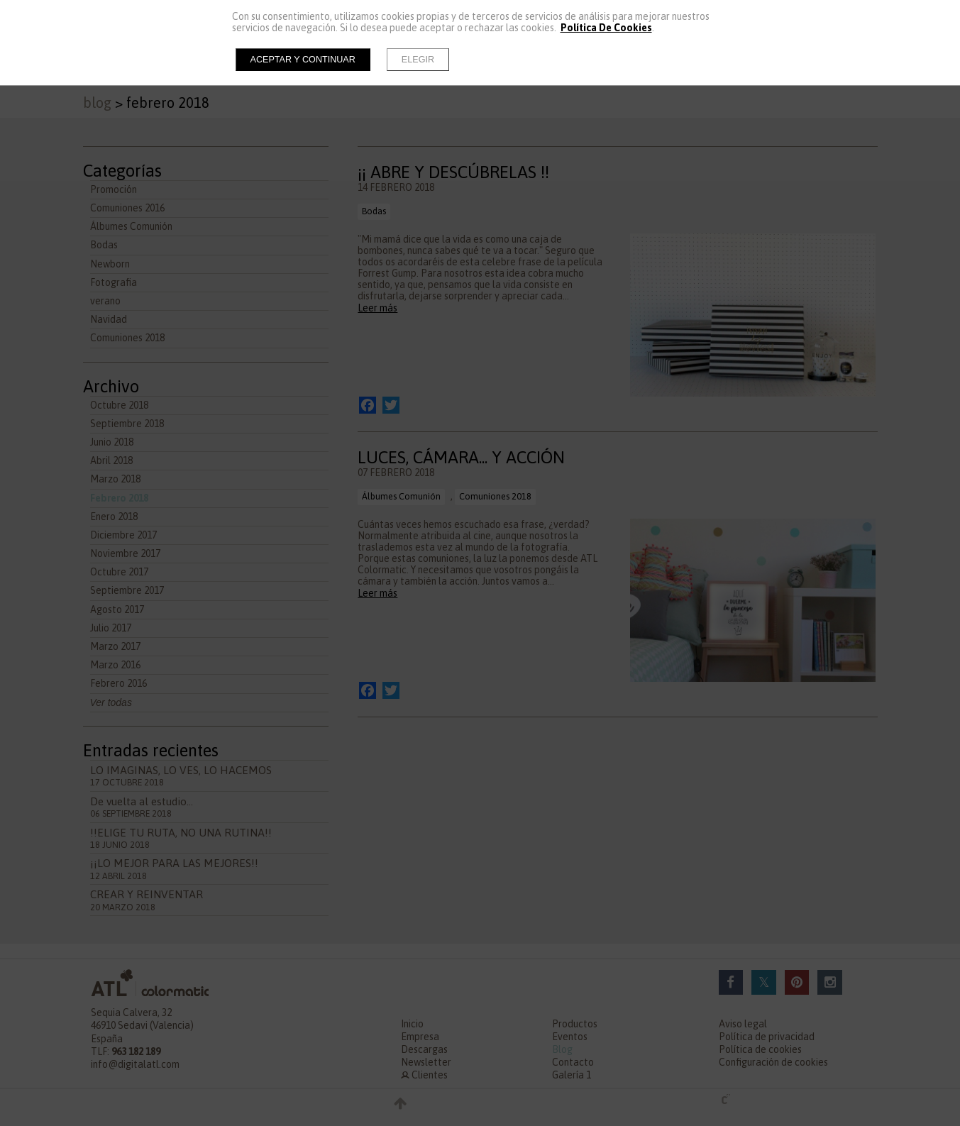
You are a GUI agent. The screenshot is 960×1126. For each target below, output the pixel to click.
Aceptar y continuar (302, 60)
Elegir (418, 60)
